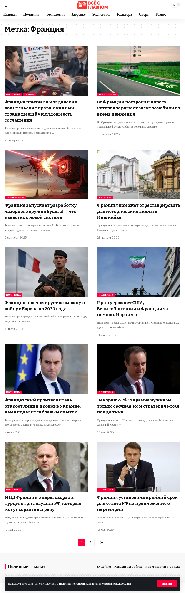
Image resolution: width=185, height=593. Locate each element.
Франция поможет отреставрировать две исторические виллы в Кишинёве (137, 210)
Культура (105, 197)
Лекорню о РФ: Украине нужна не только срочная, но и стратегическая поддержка (137, 404)
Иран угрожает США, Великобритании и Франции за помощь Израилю (134, 307)
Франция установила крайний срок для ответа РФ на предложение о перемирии (133, 501)
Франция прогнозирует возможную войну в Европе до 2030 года (46, 307)
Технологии (108, 94)
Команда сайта (128, 565)
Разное (30, 94)
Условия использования (121, 583)
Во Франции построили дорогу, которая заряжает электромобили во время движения (138, 107)
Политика (13, 94)
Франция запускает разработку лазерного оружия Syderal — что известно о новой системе (43, 210)
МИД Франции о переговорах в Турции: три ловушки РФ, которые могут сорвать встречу (45, 501)
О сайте (104, 565)
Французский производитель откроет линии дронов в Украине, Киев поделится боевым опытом (45, 404)
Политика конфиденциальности (80, 583)
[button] (167, 583)
